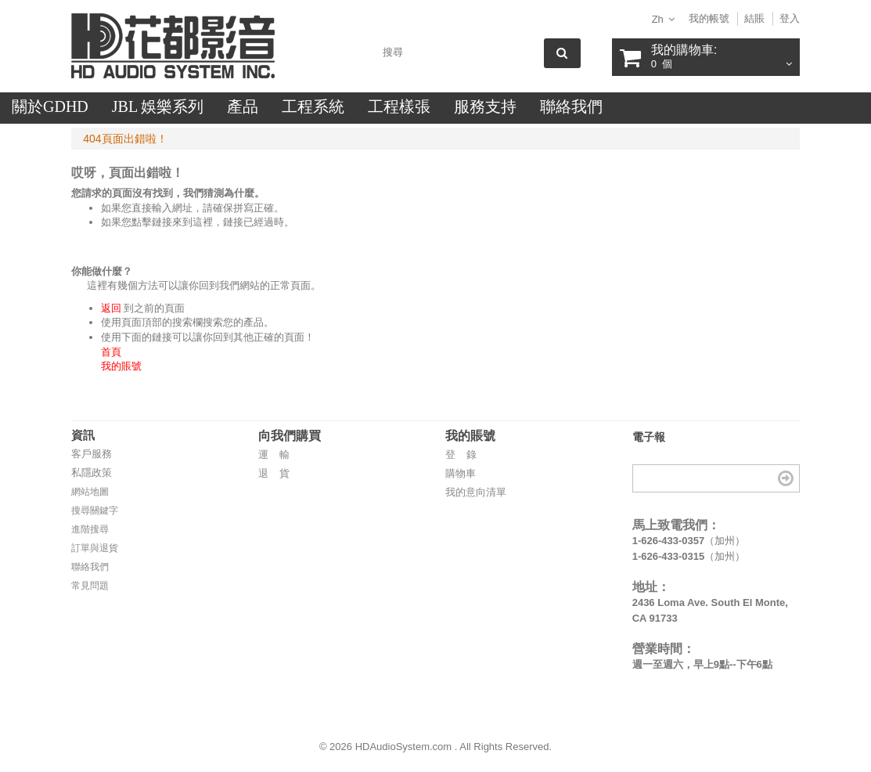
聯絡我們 (90, 566)
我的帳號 (709, 18)
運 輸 (274, 454)
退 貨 (274, 473)
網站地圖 (90, 491)
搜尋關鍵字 (94, 510)
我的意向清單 (475, 492)
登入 (789, 18)
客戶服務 (91, 454)
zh (658, 19)
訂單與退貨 (94, 548)
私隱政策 (91, 472)
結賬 (754, 18)
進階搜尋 (90, 529)
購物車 (460, 473)
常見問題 (90, 585)
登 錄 (461, 454)
